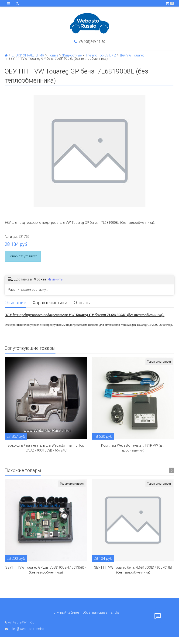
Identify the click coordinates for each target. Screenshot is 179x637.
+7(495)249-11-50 (89, 41)
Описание (15, 302)
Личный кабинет (66, 612)
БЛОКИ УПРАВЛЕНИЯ (27, 55)
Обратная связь (95, 612)
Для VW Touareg (132, 55)
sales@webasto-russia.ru (25, 629)
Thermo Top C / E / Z (100, 55)
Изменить (55, 279)
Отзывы (82, 302)
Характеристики (50, 302)
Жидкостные (72, 55)
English (116, 612)
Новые (53, 55)
